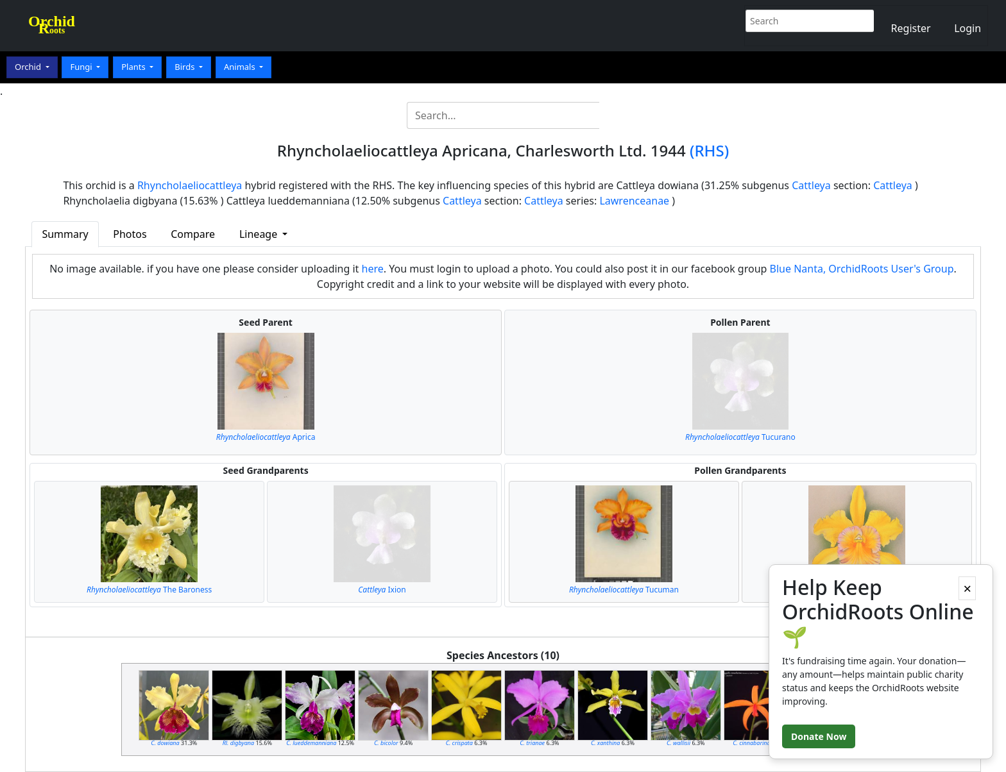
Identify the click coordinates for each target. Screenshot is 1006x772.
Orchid (29, 66)
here (373, 269)
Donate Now (818, 736)
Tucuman (624, 589)
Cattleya (811, 185)
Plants (134, 66)
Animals (240, 66)
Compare (193, 234)
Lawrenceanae (634, 201)
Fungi (82, 66)
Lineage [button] (259, 234)
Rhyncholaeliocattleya (189, 185)
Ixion (381, 589)
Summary (65, 234)
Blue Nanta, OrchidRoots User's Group (862, 269)
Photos (129, 234)
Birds (186, 66)
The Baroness (149, 589)
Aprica (266, 437)
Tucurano (740, 437)
